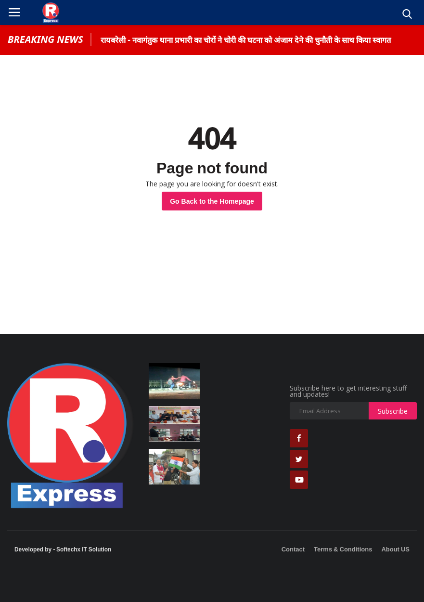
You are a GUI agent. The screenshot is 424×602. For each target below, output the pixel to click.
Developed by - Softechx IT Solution (62, 549)
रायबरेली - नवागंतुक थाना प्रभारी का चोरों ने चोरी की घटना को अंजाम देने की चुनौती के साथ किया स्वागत (246, 40)
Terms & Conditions (343, 549)
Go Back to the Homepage (212, 201)
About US (395, 549)
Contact (293, 549)
